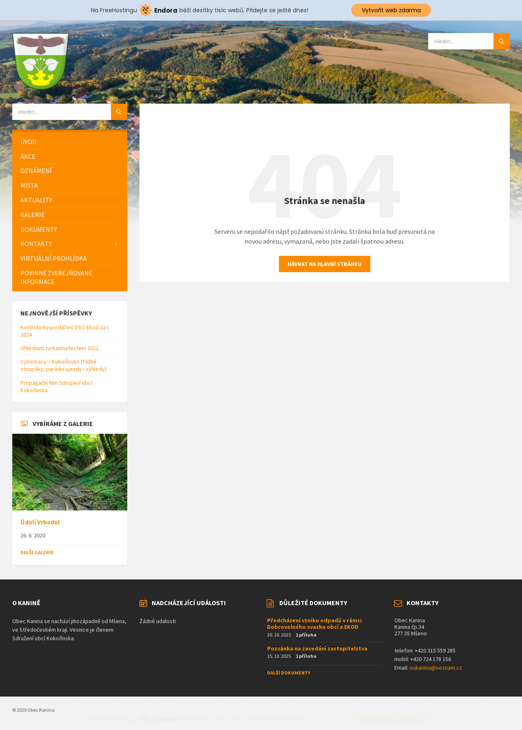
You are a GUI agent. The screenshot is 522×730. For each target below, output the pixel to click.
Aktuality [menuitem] (36, 200)
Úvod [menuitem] (28, 142)
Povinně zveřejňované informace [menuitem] (56, 277)
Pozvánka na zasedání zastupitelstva (317, 648)
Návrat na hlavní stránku (325, 264)
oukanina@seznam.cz (435, 667)
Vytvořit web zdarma (391, 10)
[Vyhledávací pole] (469, 41)
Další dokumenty (288, 673)
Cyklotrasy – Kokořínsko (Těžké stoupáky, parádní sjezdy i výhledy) (63, 365)
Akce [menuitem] (27, 156)
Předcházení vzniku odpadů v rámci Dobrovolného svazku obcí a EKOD (314, 624)
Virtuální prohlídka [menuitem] (53, 258)
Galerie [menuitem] (32, 215)
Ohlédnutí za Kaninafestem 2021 (59, 348)
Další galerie (37, 552)
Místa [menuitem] (29, 185)
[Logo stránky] (40, 87)
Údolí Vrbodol (40, 522)
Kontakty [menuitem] (36, 244)
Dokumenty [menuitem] (38, 229)
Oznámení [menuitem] (36, 170)
